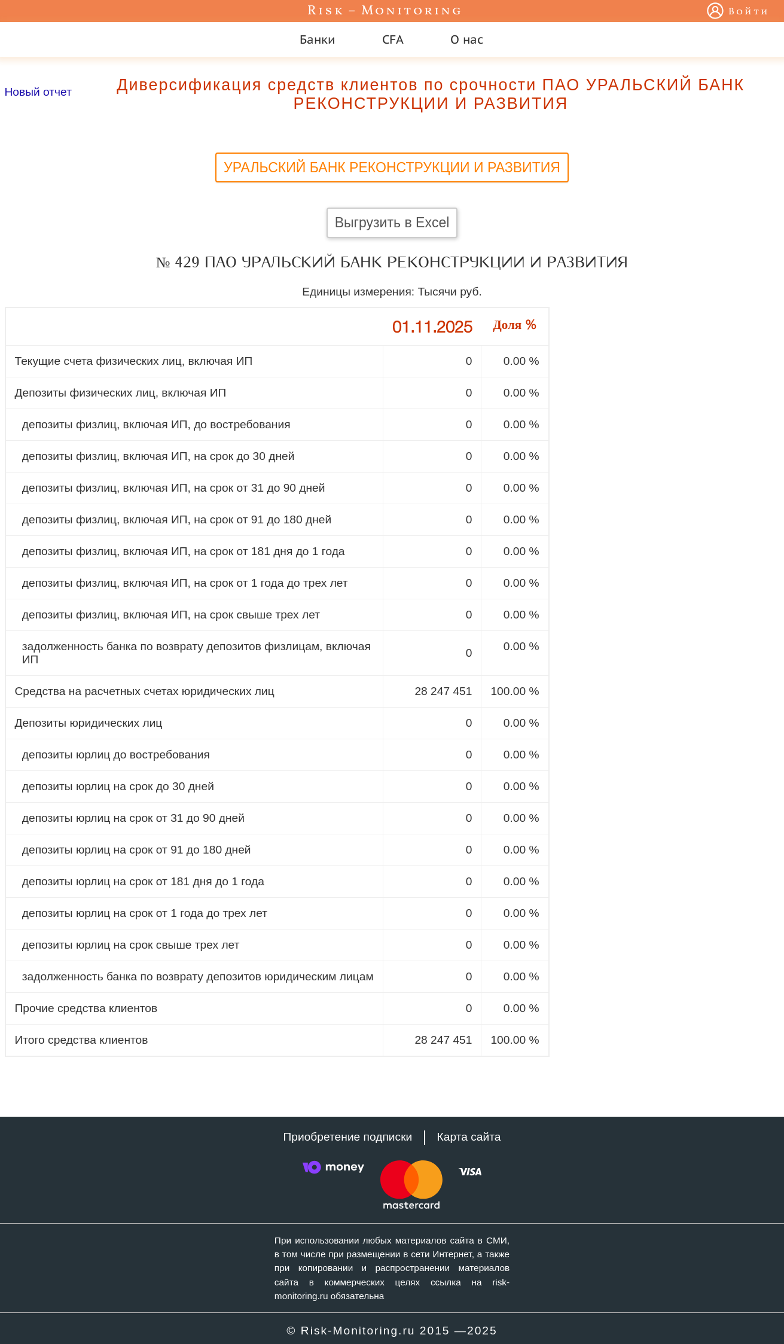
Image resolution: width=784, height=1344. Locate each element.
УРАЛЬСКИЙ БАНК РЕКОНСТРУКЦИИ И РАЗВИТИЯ (392, 167)
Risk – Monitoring (385, 11)
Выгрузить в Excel (392, 222)
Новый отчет (38, 92)
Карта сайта (469, 1136)
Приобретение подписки (348, 1136)
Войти (749, 12)
